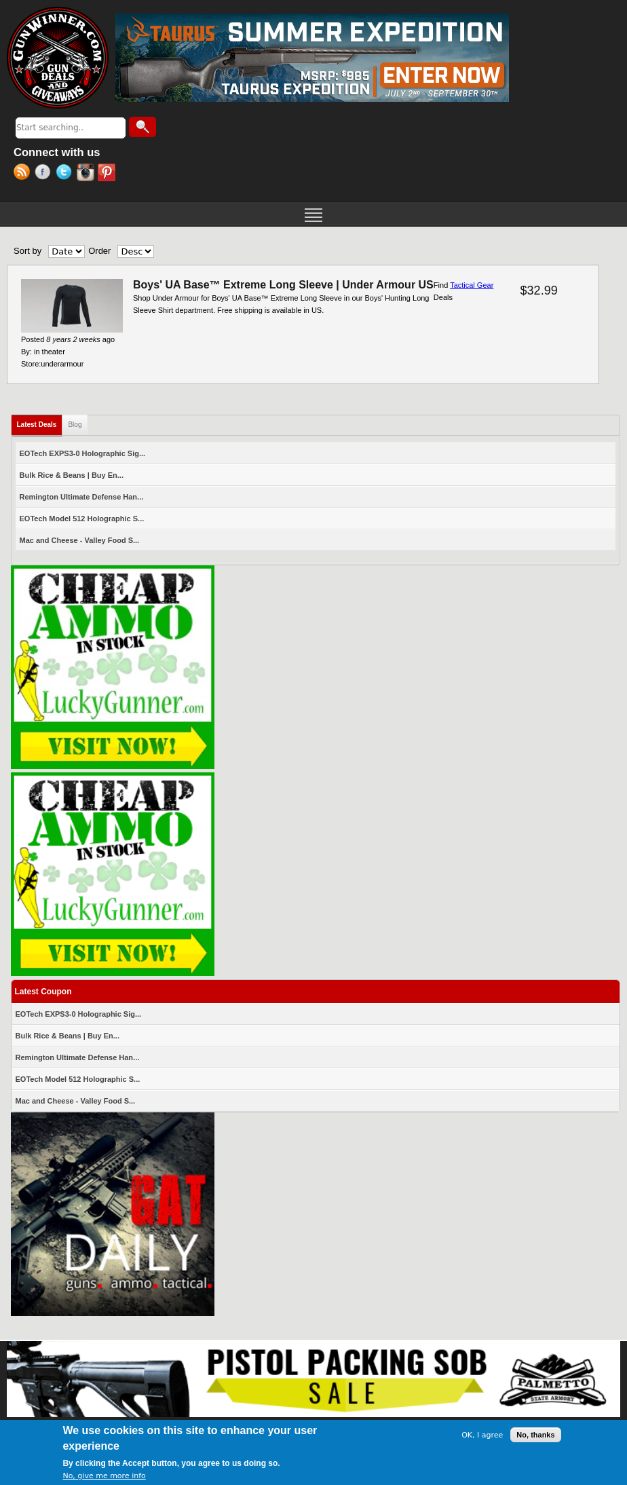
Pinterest (108, 174)
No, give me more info (103, 1477)
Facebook (45, 174)
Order (99, 251)
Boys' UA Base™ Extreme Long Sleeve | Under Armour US (283, 284)
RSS (24, 174)
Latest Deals (40, 421)
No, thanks (535, 1436)
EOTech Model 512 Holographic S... (82, 518)
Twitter (66, 174)
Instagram (87, 174)
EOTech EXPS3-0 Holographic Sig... (83, 453)
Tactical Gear (471, 285)
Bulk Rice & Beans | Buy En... (72, 475)
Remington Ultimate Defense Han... (82, 497)
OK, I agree (482, 1436)
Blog (74, 424)
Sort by (27, 251)
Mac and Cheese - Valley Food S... (80, 540)
